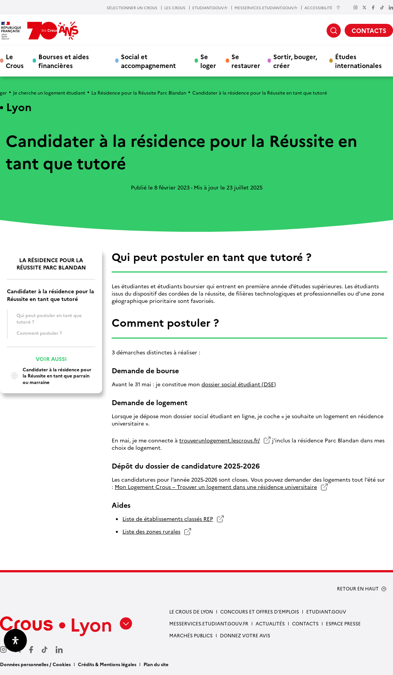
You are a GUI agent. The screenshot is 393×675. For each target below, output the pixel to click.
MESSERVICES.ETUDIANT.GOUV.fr (265, 8)
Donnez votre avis (245, 635)
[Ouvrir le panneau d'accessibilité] (15, 640)
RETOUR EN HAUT (358, 588)
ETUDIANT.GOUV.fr (210, 8)
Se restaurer (245, 61)
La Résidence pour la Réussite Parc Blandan (138, 92)
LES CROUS (174, 8)
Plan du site (156, 664)
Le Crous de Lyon (191, 611)
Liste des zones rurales (151, 531)
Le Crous (15, 61)
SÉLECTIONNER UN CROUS (132, 8)
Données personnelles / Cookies (35, 664)
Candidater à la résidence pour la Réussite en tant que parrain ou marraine (49, 375)
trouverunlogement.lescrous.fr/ (219, 440)
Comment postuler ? (39, 332)
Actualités (270, 623)
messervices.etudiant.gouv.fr (208, 623)
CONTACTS (369, 30)
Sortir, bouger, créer (295, 61)
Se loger (208, 61)
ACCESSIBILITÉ (322, 7)
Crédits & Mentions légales (107, 664)
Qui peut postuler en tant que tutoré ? (49, 318)
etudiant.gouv (326, 611)
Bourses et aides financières (63, 61)
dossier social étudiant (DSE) (238, 384)
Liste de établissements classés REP (167, 518)
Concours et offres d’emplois (259, 611)
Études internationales (358, 61)
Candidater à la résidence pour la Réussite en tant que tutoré (50, 295)
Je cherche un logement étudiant (49, 92)
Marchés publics (191, 635)
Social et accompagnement (148, 61)
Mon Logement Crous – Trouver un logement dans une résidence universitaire (216, 486)
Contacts (305, 623)
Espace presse (343, 623)
